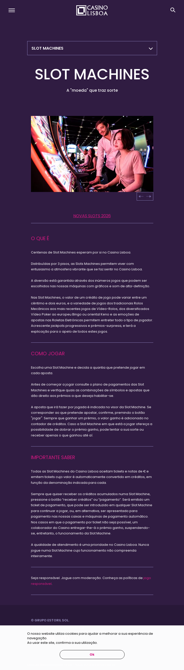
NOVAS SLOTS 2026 (92, 216)
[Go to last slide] (141, 196)
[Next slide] (148, 196)
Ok (92, 654)
